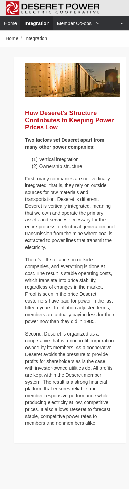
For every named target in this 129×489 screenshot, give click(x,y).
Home (12, 38)
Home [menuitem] (10, 23)
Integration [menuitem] (38, 23)
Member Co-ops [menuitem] (74, 23)
